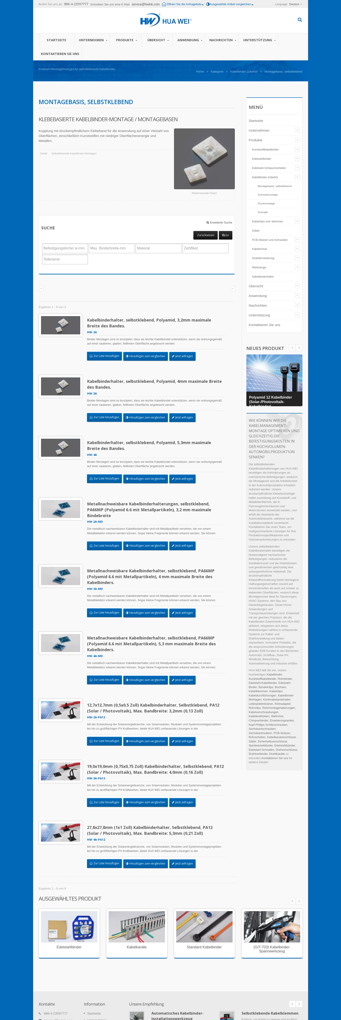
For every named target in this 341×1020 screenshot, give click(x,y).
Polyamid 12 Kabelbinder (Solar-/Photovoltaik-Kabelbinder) (272, 401)
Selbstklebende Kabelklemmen (270, 945)
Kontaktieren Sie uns (60, 53)
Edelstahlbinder (261, 158)
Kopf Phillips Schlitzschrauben (268, 724)
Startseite (56, 40)
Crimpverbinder (258, 720)
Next (292, 347)
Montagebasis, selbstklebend (275, 186)
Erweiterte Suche (219, 222)
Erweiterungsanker (282, 720)
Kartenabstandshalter (277, 699)
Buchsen (280, 687)
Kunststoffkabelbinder (265, 149)
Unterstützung (259, 40)
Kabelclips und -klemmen (267, 221)
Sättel (252, 741)
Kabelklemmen (258, 691)
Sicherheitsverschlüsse (272, 741)
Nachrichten (222, 40)
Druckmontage (266, 203)
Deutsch (294, 4)
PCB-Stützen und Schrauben (270, 240)
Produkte (126, 40)
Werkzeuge (259, 267)
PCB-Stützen (282, 733)
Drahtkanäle (277, 753)
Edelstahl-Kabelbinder (263, 683)
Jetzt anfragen (184, 356)
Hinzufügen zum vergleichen (147, 356)
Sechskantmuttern (260, 733)
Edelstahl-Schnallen (261, 749)
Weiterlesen (159, 970)
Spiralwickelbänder (261, 745)
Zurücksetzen (205, 235)
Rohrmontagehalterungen (278, 708)
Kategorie (217, 71)
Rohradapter (283, 703)
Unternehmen (93, 40)
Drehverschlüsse (286, 749)
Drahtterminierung (263, 258)
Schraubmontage (268, 194)
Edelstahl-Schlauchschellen (269, 168)
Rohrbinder (285, 678)
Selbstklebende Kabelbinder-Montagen (74, 153)
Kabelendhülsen (259, 716)
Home (200, 71)
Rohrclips (255, 708)
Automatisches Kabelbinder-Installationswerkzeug (177, 948)
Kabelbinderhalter (263, 276)
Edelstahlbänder (284, 745)
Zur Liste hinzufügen (106, 356)
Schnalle (263, 212)
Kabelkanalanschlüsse (281, 737)
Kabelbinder (274, 674)
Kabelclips (275, 691)
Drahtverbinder (258, 753)
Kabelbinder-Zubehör (244, 71)
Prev (299, 347)
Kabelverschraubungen (264, 712)
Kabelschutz (259, 249)
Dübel (255, 230)
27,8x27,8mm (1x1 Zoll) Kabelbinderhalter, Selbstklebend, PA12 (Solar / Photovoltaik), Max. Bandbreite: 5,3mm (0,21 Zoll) (152, 776)
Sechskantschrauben (262, 728)
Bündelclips (266, 687)
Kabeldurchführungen (262, 695)
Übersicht (158, 40)
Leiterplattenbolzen (261, 703)
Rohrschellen (257, 737)
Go (225, 235)
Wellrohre (277, 716)
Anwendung (190, 40)
